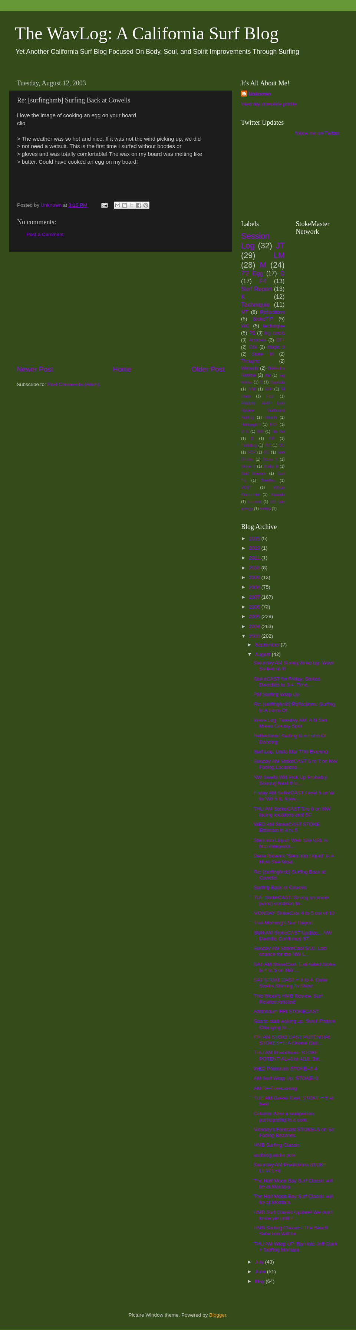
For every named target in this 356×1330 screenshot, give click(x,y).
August (263, 654)
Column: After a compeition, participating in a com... (284, 1116)
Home (122, 369)
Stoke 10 (263, 354)
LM (279, 255)
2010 (255, 568)
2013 (255, 548)
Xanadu (277, 494)
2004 (255, 626)
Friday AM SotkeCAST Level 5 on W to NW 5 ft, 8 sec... (294, 795)
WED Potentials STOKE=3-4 (285, 1068)
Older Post (207, 369)
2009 (255, 577)
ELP (268, 389)
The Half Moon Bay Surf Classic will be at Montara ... (293, 1183)
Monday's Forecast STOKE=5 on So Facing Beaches (294, 1132)
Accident (257, 340)
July (260, 1262)
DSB (252, 389)
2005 (255, 616)
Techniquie (255, 304)
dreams (254, 501)
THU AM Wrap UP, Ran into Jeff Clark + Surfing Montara (295, 1246)
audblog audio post (275, 1155)
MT (244, 312)
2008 (255, 587)
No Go (278, 431)
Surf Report (256, 288)
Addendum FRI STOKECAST (286, 1011)
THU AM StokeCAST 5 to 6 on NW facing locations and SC (292, 811)
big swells (274, 333)
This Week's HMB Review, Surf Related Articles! (288, 998)
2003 (255, 636)
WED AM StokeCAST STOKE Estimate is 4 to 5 (287, 827)
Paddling (249, 445)
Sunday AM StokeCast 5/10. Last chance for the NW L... (290, 951)
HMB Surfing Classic (277, 1145)
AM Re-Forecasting (275, 1088)
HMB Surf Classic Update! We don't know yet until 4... (293, 1215)
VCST (246, 487)
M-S (244, 431)
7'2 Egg (252, 273)
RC (268, 445)
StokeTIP (263, 318)
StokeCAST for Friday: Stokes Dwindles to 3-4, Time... (287, 681)
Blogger (217, 1315)
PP (271, 438)
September (268, 644)
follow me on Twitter (317, 133)
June (261, 1271)
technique (274, 326)
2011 (255, 558)
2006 (255, 607)
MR (260, 431)
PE (252, 333)
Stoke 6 (248, 466)
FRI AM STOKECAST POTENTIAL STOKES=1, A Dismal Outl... (292, 1040)
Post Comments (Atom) (73, 384)
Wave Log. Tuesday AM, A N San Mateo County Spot (290, 723)
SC (282, 445)
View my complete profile (269, 104)
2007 (255, 597)
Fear (270, 396)
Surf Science (253, 473)
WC (245, 326)
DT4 (280, 340)
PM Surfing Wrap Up (277, 694)
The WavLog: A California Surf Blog (146, 33)
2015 (255, 538)
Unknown (259, 94)
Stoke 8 (271, 466)
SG (267, 452)
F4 (262, 281)
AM (268, 375)
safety (265, 508)
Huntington (250, 424)
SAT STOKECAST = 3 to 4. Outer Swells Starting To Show (291, 982)
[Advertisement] (120, 308)
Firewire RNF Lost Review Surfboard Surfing (263, 410)
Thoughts (250, 361)
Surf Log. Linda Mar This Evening (291, 751)
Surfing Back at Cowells (280, 887)
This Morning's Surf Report (283, 922)
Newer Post (35, 369)
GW (253, 347)
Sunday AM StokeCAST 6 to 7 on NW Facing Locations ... (295, 764)
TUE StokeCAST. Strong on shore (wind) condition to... (291, 900)
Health (271, 417)
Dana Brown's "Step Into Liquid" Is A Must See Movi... (294, 859)
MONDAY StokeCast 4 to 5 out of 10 (294, 913)
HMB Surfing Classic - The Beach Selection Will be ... (291, 1230)
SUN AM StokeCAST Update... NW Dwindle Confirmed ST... (293, 935)
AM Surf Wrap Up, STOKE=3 (286, 1078)
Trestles (268, 480)
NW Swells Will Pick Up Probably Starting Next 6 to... (290, 780)
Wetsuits (249, 368)
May (260, 1281)
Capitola (277, 382)
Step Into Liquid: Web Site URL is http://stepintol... (291, 843)
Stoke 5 (270, 459)
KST (273, 424)
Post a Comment (45, 234)
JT (280, 245)
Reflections (272, 312)
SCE (251, 452)
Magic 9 (275, 347)
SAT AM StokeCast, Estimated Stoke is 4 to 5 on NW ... (294, 967)
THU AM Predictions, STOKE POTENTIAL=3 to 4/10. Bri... (288, 1055)
